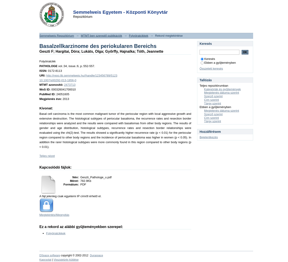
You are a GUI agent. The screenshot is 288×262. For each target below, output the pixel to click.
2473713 (70, 84)
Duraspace (96, 255)
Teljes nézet (47, 156)
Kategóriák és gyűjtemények (222, 89)
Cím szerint (211, 100)
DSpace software (49, 255)
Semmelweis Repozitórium (56, 35)
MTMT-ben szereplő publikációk (101, 35)
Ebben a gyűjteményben (218, 62)
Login (136, 6)
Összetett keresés (211, 68)
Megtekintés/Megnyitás (54, 215)
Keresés (208, 59)
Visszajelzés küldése (66, 259)
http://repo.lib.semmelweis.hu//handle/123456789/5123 (81, 75)
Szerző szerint (213, 96)
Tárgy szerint (212, 103)
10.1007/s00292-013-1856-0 (57, 80)
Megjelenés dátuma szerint (221, 92)
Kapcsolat (45, 259)
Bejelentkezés (209, 137)
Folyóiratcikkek (138, 35)
